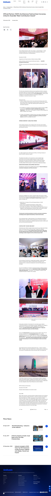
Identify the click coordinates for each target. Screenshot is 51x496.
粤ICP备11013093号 (18, 492)
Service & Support (36, 481)
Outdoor (4, 479)
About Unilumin (35, 476)
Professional (5, 476)
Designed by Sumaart (32, 492)
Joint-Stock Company (36, 478)
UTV (4, 483)
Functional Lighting (21, 485)
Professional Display (21, 476)
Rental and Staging (21, 482)
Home (4, 7)
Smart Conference (21, 479)
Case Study (35, 483)
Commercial (5, 478)
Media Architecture (21, 483)
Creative (4, 482)
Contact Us (35, 479)
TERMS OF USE (25, 492)
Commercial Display (21, 478)
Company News (9, 7)
